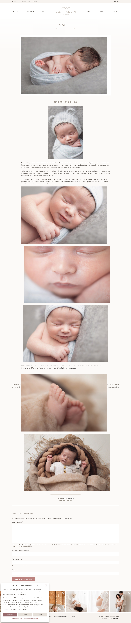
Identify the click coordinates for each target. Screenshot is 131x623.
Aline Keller (116, 618)
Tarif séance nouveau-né (67, 368)
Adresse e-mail (18, 559)
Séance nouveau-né (68, 498)
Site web (15, 570)
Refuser (25, 614)
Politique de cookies (16, 618)
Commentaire (17, 522)
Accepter (10, 614)
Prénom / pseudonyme (20, 550)
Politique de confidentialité (30, 618)
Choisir (40, 614)
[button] (46, 585)
